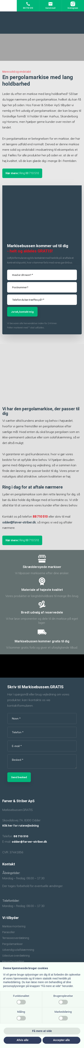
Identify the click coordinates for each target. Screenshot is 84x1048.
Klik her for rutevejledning (20, 825)
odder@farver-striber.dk (19, 522)
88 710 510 (40, 516)
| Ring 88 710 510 (22, 173)
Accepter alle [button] (61, 1040)
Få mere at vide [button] (42, 1031)
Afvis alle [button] (22, 1040)
